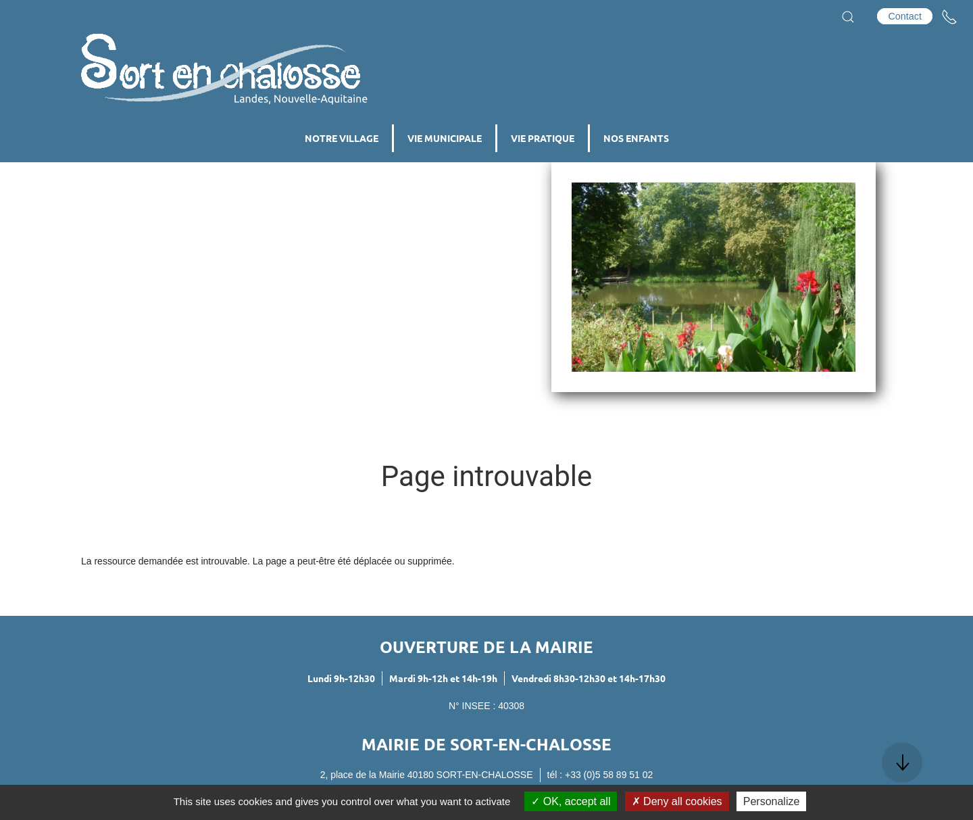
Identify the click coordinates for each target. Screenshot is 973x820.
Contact (905, 16)
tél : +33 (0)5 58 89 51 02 (600, 774)
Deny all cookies (677, 801)
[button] (848, 17)
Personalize (771, 801)
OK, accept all (570, 801)
